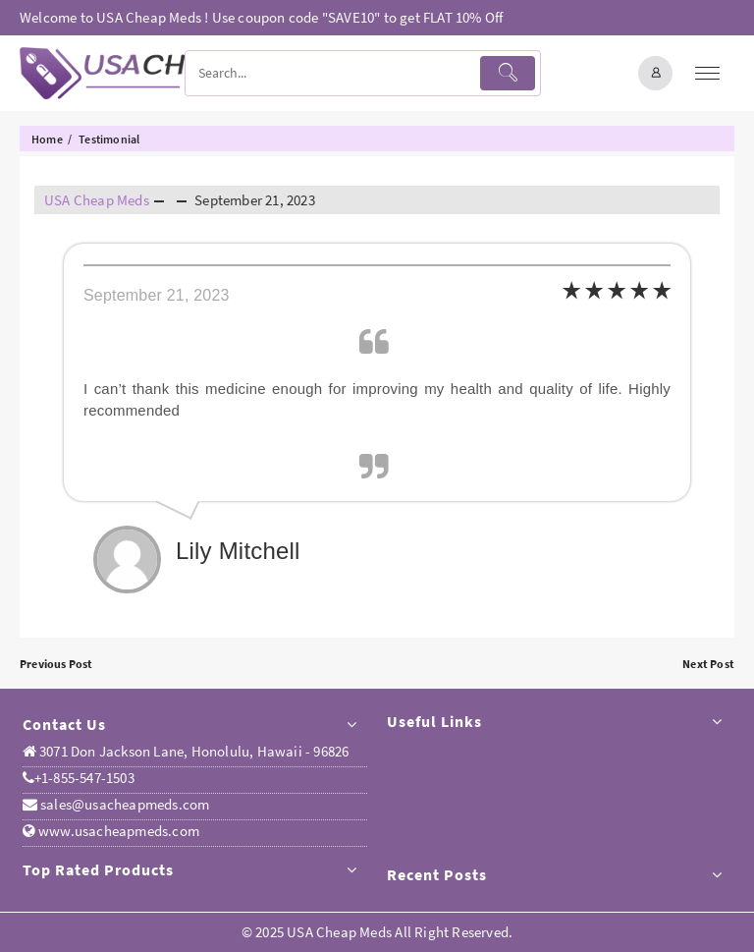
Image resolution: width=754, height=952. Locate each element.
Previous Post (56, 663)
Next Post (708, 663)
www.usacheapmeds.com (117, 830)
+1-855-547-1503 (79, 777)
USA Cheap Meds (96, 200)
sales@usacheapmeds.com (123, 804)
